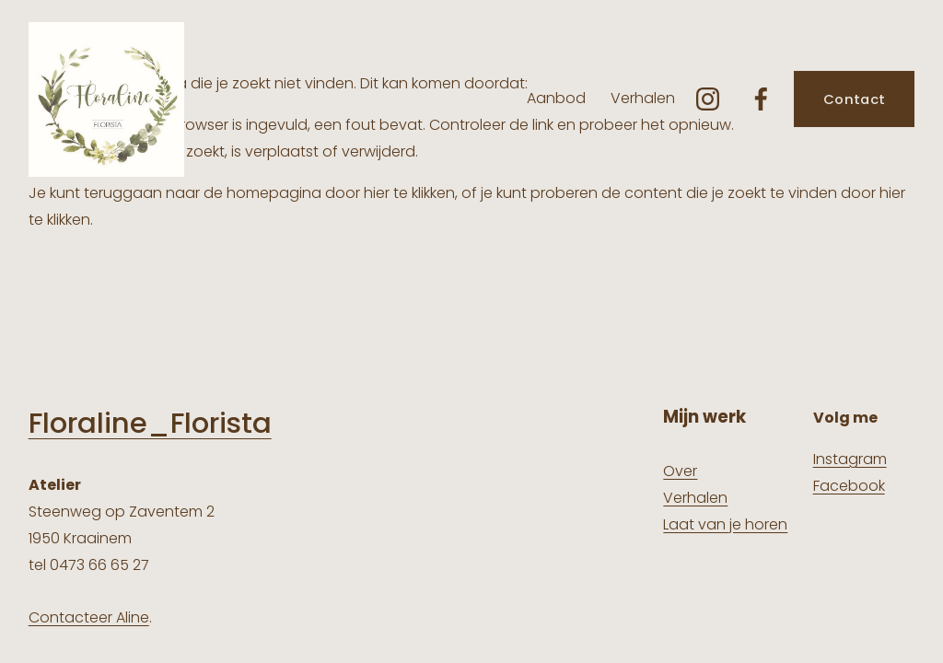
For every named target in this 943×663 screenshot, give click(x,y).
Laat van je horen (725, 524)
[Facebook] (761, 99)
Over (680, 471)
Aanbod (556, 98)
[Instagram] (707, 99)
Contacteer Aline (89, 617)
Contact (854, 99)
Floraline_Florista (150, 424)
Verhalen (643, 98)
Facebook (849, 485)
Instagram (850, 459)
